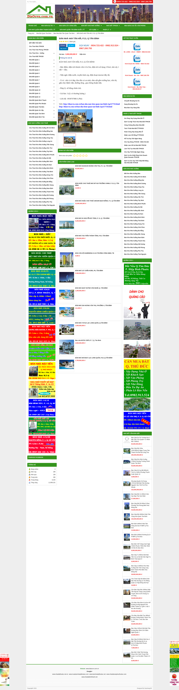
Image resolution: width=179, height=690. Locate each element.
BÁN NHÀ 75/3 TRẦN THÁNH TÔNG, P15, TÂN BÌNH (92, 236)
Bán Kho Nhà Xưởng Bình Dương (135, 183)
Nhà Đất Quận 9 (42, 87)
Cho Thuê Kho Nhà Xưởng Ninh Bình (41, 168)
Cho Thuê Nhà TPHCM (36, 46)
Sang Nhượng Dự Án (131, 104)
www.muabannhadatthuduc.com (79, 674)
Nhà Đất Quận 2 (42, 63)
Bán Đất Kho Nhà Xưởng (91, 25)
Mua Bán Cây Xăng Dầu (68, 25)
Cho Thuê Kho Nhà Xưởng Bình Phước (41, 155)
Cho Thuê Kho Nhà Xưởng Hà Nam (40, 165)
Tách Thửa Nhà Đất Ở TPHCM (134, 128)
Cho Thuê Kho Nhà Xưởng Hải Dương (41, 195)
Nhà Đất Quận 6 (42, 77)
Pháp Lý (107, 29)
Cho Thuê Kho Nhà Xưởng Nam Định (41, 188)
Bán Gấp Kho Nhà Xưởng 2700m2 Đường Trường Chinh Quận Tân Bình (140, 461)
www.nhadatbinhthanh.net (89, 677)
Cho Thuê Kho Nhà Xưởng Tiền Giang (41, 144)
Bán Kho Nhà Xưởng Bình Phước (135, 204)
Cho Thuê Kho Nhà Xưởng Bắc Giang (41, 185)
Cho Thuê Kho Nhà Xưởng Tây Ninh (41, 151)
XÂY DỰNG (93, 29)
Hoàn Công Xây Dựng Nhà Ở (133, 132)
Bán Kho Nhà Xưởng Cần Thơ (134, 197)
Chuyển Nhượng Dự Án (132, 101)
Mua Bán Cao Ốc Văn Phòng (134, 25)
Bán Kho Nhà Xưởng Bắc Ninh (134, 210)
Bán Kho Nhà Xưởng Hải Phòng (134, 247)
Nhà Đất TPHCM (113, 25)
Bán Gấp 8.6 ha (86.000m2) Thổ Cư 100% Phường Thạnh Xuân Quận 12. (140, 472)
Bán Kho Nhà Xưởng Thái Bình (134, 220)
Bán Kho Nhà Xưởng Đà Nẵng (134, 230)
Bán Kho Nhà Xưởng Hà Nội (133, 207)
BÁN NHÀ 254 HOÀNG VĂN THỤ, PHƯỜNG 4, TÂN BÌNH (93, 305)
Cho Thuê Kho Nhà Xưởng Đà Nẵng (40, 181)
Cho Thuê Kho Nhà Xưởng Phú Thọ (40, 202)
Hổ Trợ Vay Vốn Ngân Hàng (133, 138)
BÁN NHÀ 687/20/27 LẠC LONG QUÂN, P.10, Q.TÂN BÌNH (93, 358)
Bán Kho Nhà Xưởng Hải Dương (134, 244)
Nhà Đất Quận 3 (42, 66)
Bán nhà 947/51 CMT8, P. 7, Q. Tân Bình (88, 340)
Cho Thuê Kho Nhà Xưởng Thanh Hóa (41, 192)
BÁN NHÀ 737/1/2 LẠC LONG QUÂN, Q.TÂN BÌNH (91, 323)
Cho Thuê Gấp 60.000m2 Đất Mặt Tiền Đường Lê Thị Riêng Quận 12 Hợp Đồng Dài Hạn (140, 581)
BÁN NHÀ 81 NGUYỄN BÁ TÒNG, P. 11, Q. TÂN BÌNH (92, 218)
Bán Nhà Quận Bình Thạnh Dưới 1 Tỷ (41, 29)
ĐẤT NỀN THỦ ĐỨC (35, 43)
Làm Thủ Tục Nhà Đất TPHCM (134, 148)
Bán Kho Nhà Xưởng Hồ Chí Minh (135, 177)
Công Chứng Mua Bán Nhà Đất (134, 125)
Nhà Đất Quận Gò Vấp (42, 110)
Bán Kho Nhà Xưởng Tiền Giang (134, 194)
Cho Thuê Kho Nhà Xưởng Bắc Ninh (41, 161)
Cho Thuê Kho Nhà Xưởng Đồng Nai (41, 131)
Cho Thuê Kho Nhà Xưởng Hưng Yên (41, 175)
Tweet (71, 45)
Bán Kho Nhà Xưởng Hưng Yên (134, 224)
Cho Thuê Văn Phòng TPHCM (38, 50)
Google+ (89, 671)
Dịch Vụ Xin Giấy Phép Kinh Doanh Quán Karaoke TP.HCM (135, 156)
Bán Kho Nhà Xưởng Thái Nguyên (135, 254)
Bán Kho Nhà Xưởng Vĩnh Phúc (134, 227)
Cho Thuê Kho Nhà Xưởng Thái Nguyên (42, 205)
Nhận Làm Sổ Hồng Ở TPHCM (134, 135)
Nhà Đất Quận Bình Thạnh (42, 100)
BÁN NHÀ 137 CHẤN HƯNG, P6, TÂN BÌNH (89, 270)
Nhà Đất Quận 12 (42, 97)
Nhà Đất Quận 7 (42, 80)
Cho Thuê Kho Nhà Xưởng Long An (40, 141)
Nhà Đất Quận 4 (42, 70)
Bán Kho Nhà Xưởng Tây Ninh (134, 200)
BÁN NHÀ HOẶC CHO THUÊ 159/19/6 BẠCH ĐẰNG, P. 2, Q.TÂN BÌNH (97, 201)
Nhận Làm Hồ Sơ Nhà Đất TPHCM (135, 145)
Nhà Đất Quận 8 (42, 83)
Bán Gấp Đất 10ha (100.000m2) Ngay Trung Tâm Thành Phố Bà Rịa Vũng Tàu (140, 450)
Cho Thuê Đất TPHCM (36, 56)
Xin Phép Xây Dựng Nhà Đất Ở (134, 118)
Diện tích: (83, 54)
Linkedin (64, 48)
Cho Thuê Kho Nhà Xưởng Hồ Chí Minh (42, 128)
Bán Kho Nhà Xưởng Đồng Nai (134, 180)
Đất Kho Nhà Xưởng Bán (132, 173)
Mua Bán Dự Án (48, 25)
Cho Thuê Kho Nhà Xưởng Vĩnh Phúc (41, 178)
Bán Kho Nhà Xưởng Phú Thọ (133, 251)
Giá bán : (62, 54)
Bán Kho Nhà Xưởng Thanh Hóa (134, 241)
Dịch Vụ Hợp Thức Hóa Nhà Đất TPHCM (137, 122)
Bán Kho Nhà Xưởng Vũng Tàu (134, 187)
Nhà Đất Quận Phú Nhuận (42, 103)
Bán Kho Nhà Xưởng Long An (134, 190)
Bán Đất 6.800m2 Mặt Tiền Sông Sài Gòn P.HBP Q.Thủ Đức (139, 525)
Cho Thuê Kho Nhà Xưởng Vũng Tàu (41, 138)
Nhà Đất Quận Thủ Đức (42, 107)
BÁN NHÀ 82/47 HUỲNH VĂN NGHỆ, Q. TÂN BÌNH (91, 288)
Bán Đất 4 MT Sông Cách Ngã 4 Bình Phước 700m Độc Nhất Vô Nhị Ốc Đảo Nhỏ (140, 546)
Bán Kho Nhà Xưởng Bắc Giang (134, 234)
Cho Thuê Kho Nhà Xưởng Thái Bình (41, 171)
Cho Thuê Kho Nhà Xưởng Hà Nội (40, 158)
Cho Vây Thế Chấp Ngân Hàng (134, 152)
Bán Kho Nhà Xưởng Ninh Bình (134, 217)
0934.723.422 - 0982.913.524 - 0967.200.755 (134, 2)
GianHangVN (148, 688)
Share (63, 45)
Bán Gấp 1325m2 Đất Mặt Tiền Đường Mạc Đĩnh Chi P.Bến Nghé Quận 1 (141, 630)
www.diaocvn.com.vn (92, 668)
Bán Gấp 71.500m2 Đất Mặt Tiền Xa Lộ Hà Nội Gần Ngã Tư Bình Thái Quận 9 (141, 557)
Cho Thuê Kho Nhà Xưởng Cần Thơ (40, 148)
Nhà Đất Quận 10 (42, 90)
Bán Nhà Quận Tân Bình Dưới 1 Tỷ (72, 29)
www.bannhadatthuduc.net (97, 674)
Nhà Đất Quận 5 (42, 73)
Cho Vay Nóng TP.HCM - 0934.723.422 (136, 142)
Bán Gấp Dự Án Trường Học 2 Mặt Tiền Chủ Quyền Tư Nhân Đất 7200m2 (140, 439)
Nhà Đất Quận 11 (42, 93)
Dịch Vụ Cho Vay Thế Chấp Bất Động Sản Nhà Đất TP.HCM (136, 162)
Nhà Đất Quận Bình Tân (42, 117)
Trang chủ (32, 25)
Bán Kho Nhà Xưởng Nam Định (134, 237)
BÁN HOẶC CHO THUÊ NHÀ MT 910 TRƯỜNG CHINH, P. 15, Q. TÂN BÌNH (97, 184)
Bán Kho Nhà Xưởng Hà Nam (133, 214)
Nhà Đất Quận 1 (42, 60)
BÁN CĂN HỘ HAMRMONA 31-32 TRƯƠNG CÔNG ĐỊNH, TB (94, 253)
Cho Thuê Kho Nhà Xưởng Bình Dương (42, 134)
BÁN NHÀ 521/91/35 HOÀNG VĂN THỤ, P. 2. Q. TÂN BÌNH (94, 166)
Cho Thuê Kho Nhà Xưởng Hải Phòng (41, 198)
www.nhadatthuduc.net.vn (60, 674)
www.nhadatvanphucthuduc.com (116, 674)
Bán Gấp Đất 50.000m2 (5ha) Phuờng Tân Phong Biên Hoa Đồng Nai (140, 505)
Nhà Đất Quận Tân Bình (42, 113)
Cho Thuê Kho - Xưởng (42, 53)
